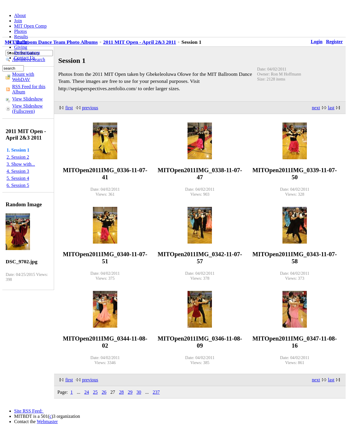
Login (316, 41)
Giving (20, 47)
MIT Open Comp (30, 26)
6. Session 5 (17, 185)
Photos (20, 31)
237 (156, 392)
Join (18, 20)
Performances (27, 52)
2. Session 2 (17, 157)
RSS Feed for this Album (28, 89)
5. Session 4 (17, 178)
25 (95, 392)
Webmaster (47, 421)
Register (334, 41)
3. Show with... (20, 164)
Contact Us (24, 57)
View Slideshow (27, 98)
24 (86, 392)
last (331, 107)
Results (21, 36)
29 (130, 392)
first (69, 107)
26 (104, 392)
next (316, 107)
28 (121, 392)
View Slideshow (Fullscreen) (27, 108)
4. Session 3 (17, 171)
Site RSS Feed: (29, 410)
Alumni (21, 41)
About (20, 15)
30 (138, 392)
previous (90, 107)
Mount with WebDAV (23, 77)
